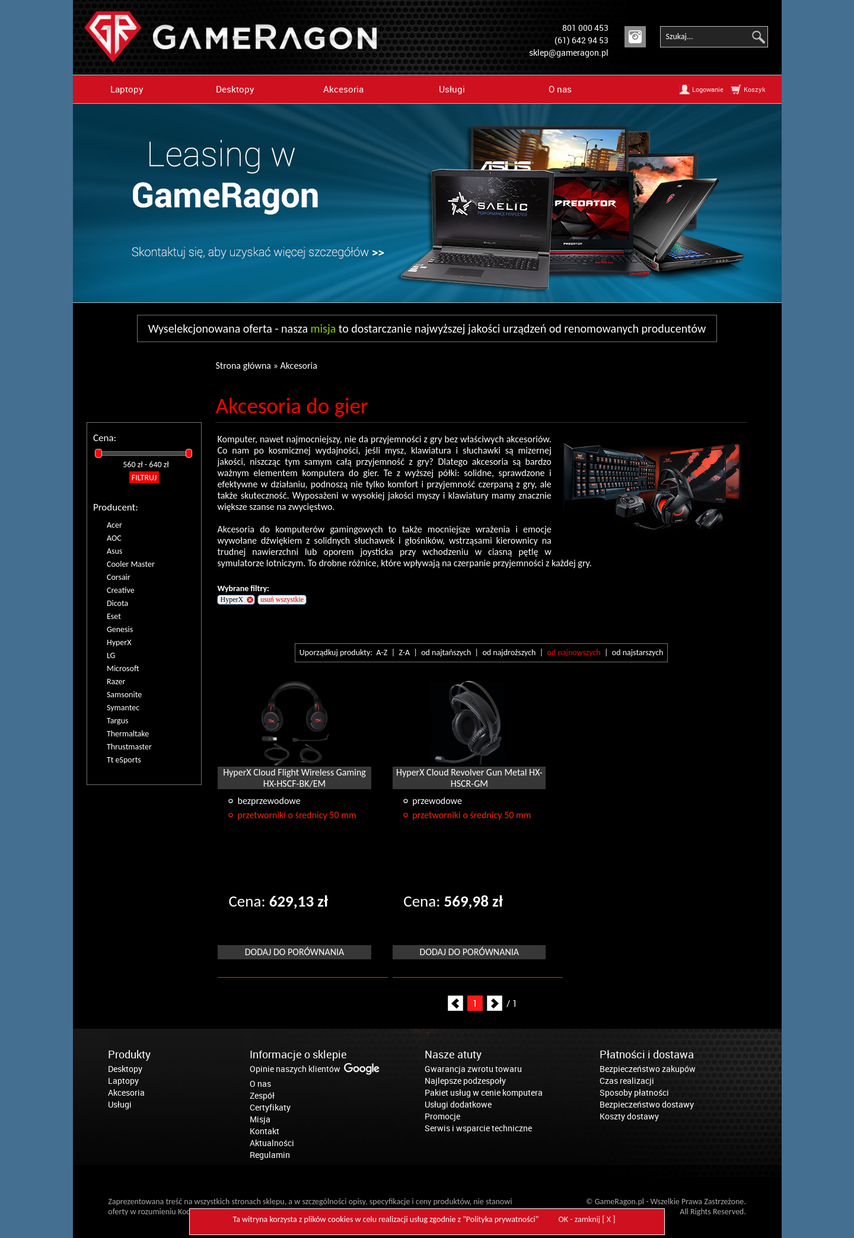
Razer (116, 682)
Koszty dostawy (629, 1116)
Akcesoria (343, 89)
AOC (114, 538)
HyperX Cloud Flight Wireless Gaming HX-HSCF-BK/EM (294, 778)
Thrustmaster (129, 747)
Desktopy (235, 89)
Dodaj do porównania (295, 952)
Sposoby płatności (634, 1092)
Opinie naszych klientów (295, 1068)
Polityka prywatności (501, 1219)
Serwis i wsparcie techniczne (478, 1128)
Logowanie (708, 89)
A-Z (381, 652)
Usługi (452, 89)
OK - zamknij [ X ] (587, 1219)
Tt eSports (124, 760)
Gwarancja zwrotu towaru (473, 1068)
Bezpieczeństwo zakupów (648, 1068)
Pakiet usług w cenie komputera (484, 1092)
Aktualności (272, 1142)
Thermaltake (128, 734)
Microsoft (123, 668)
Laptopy (127, 89)
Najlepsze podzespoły (465, 1080)
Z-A (404, 652)
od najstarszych (638, 652)
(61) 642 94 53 (581, 40)
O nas (560, 89)
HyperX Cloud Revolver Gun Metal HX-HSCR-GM (469, 778)
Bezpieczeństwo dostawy (647, 1104)
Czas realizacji (627, 1080)
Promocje (442, 1116)
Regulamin (270, 1154)
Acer (114, 525)
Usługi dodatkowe (458, 1104)
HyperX (119, 642)
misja (323, 328)
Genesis (120, 629)
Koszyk (755, 89)
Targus (118, 721)
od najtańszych (446, 652)
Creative (121, 590)
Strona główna (243, 365)
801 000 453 (585, 27)
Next (494, 1003)
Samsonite (124, 695)
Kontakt (264, 1131)
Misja (260, 1119)
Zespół (262, 1095)
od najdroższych (509, 652)
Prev (455, 1003)
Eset (114, 616)
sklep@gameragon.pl (568, 52)
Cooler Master (131, 564)
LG (111, 655)
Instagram (635, 36)
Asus (114, 551)
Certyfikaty (270, 1107)
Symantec (123, 708)
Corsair (118, 577)
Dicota (117, 603)
